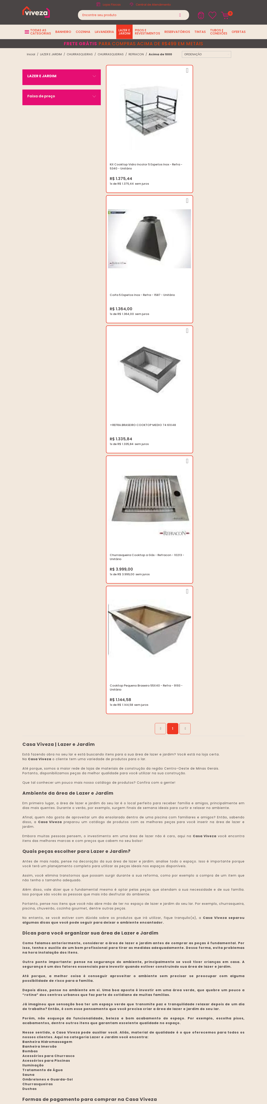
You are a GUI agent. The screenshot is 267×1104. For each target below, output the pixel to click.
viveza (31, 54)
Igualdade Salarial (124, 935)
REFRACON (136, 54)
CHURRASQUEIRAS (80, 54)
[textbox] (133, 15)
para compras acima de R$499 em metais (133, 44)
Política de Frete (122, 913)
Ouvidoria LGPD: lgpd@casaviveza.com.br (141, 940)
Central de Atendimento (153, 4)
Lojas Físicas (112, 4)
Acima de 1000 (160, 54)
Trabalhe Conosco (124, 908)
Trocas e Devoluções (127, 918)
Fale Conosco (195, 913)
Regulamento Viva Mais (128, 929)
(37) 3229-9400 (196, 897)
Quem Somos (121, 902)
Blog (114, 897)
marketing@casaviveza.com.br (207, 902)
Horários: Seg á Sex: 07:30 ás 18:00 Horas (215, 908)
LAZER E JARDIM (51, 54)
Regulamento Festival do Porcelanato (138, 924)
